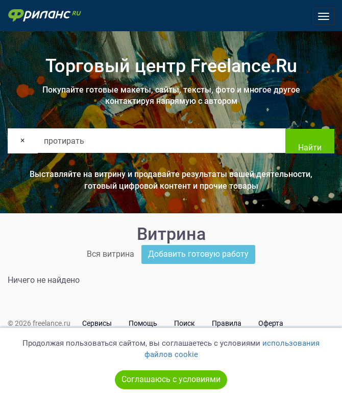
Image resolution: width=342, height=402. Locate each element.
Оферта (270, 323)
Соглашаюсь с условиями (171, 379)
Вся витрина (110, 254)
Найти (310, 147)
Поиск (184, 323)
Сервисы (97, 323)
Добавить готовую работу (198, 254)
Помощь (143, 323)
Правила (226, 323)
